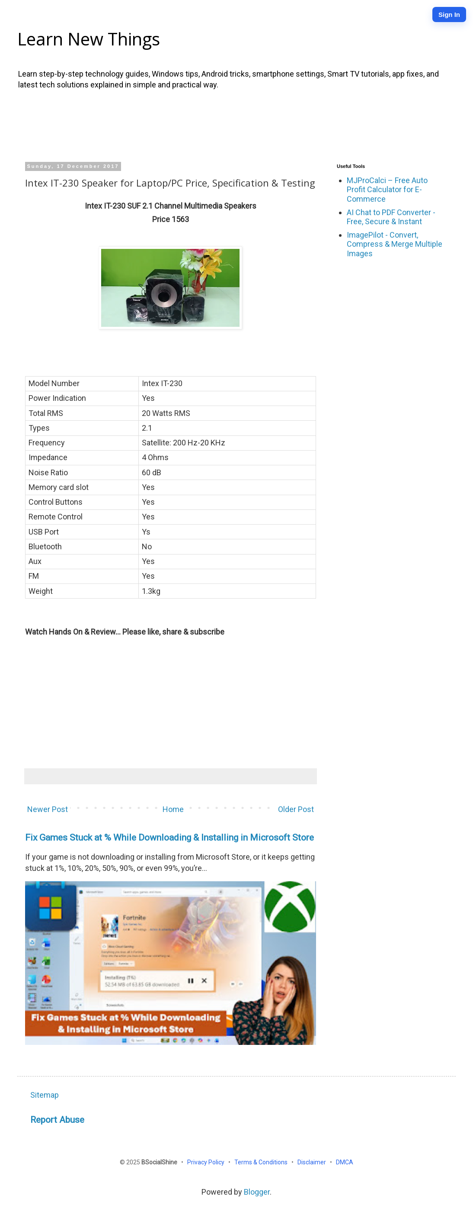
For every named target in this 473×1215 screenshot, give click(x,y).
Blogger (257, 1191)
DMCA (344, 1162)
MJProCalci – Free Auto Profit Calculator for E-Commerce (387, 189)
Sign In (449, 14)
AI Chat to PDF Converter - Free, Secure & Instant (391, 217)
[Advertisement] (236, 124)
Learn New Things (88, 39)
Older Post (296, 809)
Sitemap (44, 1094)
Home (173, 809)
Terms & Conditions (261, 1162)
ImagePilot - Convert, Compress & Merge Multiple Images (394, 244)
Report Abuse (57, 1119)
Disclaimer (312, 1162)
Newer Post (47, 809)
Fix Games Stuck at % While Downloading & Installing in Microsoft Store (169, 837)
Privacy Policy (206, 1162)
